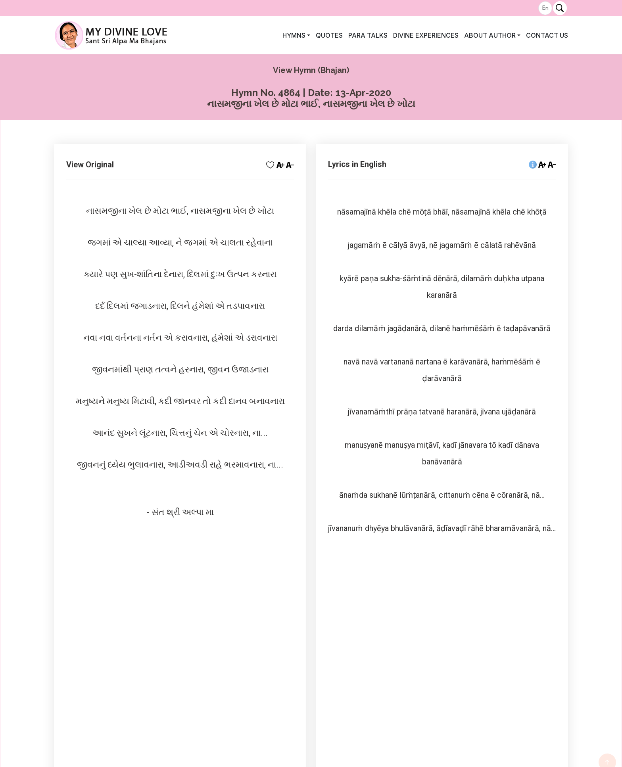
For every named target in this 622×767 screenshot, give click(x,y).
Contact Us (547, 35)
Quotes (329, 35)
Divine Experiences (426, 35)
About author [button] (490, 35)
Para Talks (368, 35)
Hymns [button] (293, 35)
